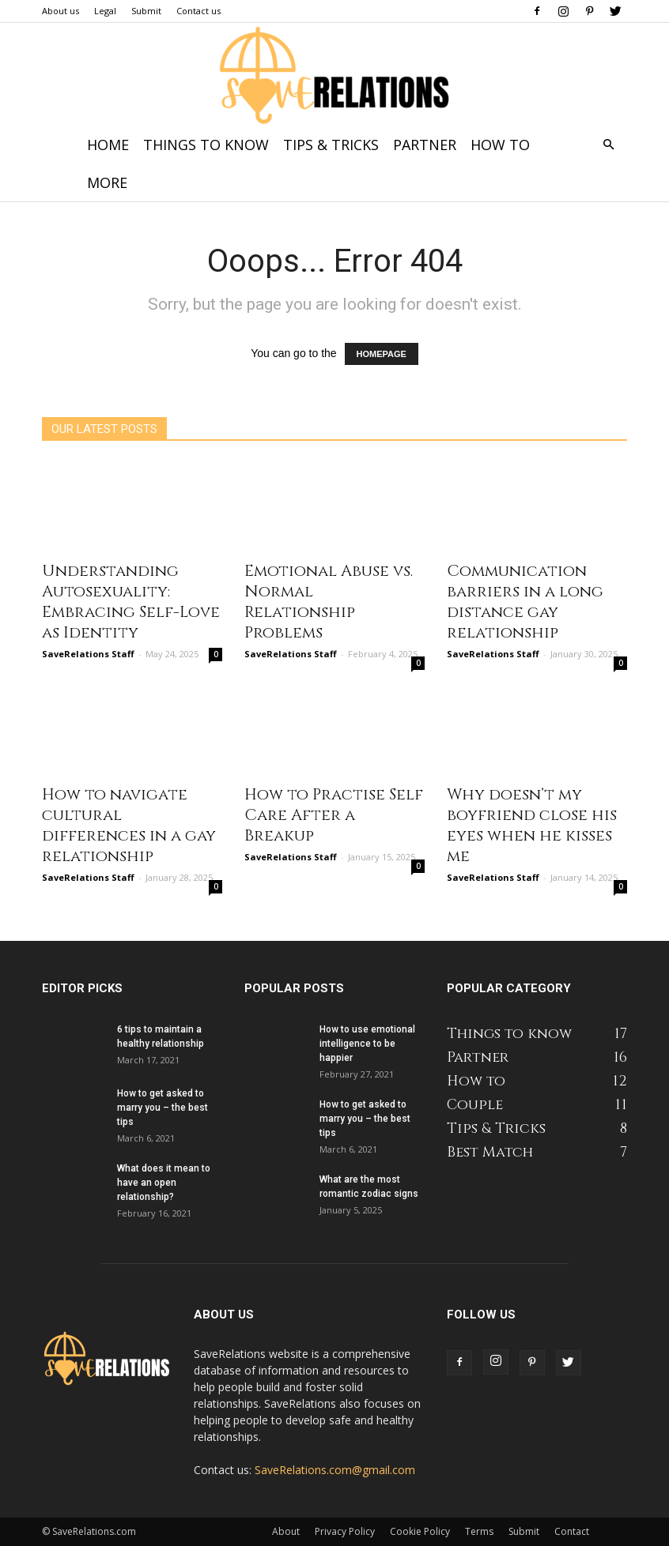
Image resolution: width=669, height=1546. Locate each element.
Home (108, 144)
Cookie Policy (420, 1531)
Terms (479, 1531)
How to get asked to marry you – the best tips (162, 1107)
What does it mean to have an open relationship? (163, 1182)
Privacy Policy (345, 1531)
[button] (608, 144)
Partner (424, 144)
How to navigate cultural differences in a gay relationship (129, 825)
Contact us (198, 11)
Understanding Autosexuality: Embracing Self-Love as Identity (131, 601)
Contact (571, 1531)
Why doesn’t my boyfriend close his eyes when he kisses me (532, 825)
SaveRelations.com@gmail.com (335, 1469)
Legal (105, 11)
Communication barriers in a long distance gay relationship (525, 601)
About (286, 1531)
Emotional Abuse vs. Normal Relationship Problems (328, 601)
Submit (146, 11)
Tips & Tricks (331, 144)
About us (60, 11)
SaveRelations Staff (88, 654)
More (107, 182)
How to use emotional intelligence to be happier (367, 1043)
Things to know (206, 144)
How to (500, 144)
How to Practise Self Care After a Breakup (333, 815)
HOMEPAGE (381, 354)
